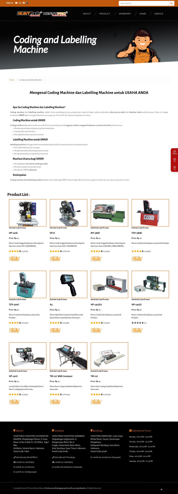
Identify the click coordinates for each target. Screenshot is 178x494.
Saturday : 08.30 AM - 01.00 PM (141, 461)
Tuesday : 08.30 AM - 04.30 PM (140, 442)
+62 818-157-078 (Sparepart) (26, 472)
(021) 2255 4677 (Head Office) (26, 457)
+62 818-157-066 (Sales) (25, 462)
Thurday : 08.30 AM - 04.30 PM (140, 451)
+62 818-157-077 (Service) (24, 467)
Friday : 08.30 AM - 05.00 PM (139, 456)
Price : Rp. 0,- (14, 238)
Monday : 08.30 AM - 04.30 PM (140, 437)
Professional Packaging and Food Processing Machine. (65, 488)
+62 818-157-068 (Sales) (64, 462)
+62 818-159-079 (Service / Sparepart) (106, 457)
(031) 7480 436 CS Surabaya (64, 457)
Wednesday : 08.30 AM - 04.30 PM (142, 447)
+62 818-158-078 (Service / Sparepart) (68, 467)
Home (11, 80)
